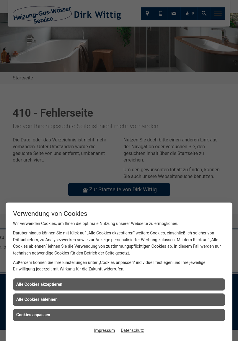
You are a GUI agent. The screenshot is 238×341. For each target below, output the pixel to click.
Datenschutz (132, 330)
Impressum (104, 330)
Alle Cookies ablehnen (37, 299)
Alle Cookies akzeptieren (39, 284)
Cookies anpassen (33, 314)
